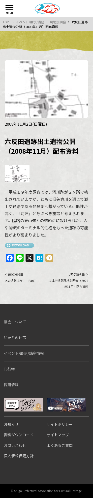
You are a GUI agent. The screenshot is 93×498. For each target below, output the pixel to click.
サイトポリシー (60, 424)
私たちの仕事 (15, 337)
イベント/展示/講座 (30, 22)
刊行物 (9, 369)
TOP (6, 22)
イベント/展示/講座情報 (24, 353)
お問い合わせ (15, 445)
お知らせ (11, 424)
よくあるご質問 (60, 445)
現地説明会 (58, 22)
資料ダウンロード (18, 434)
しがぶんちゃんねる (66, 404)
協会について (15, 321)
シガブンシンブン (23, 404)
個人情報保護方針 (18, 455)
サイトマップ (58, 434)
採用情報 (11, 384)
